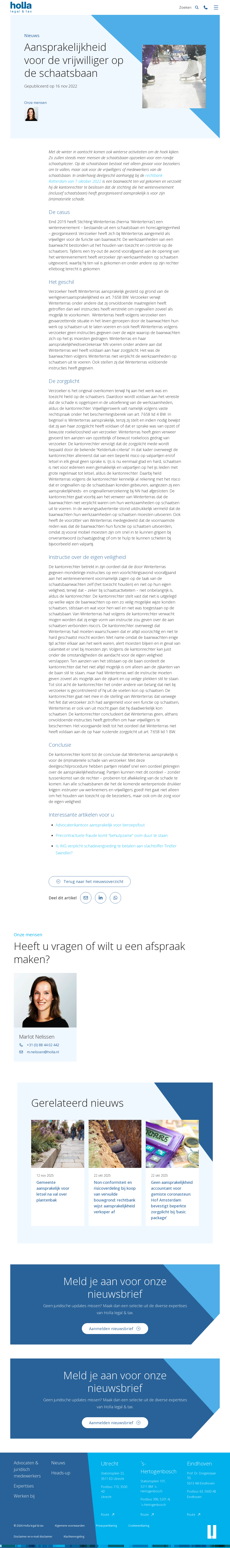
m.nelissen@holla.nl (39, 1052)
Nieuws (58, 1463)
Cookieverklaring (138, 1525)
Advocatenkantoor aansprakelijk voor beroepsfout (100, 824)
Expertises (24, 1486)
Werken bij (24, 1496)
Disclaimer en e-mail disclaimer (33, 1536)
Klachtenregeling (74, 1536)
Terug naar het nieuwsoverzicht (90, 881)
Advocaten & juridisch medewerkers (27, 1469)
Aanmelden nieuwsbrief (115, 1329)
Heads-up (60, 1473)
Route (108, 1514)
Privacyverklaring (106, 1525)
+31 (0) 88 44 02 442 (39, 1045)
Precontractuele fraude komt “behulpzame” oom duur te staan (112, 835)
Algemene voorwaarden (70, 1525)
